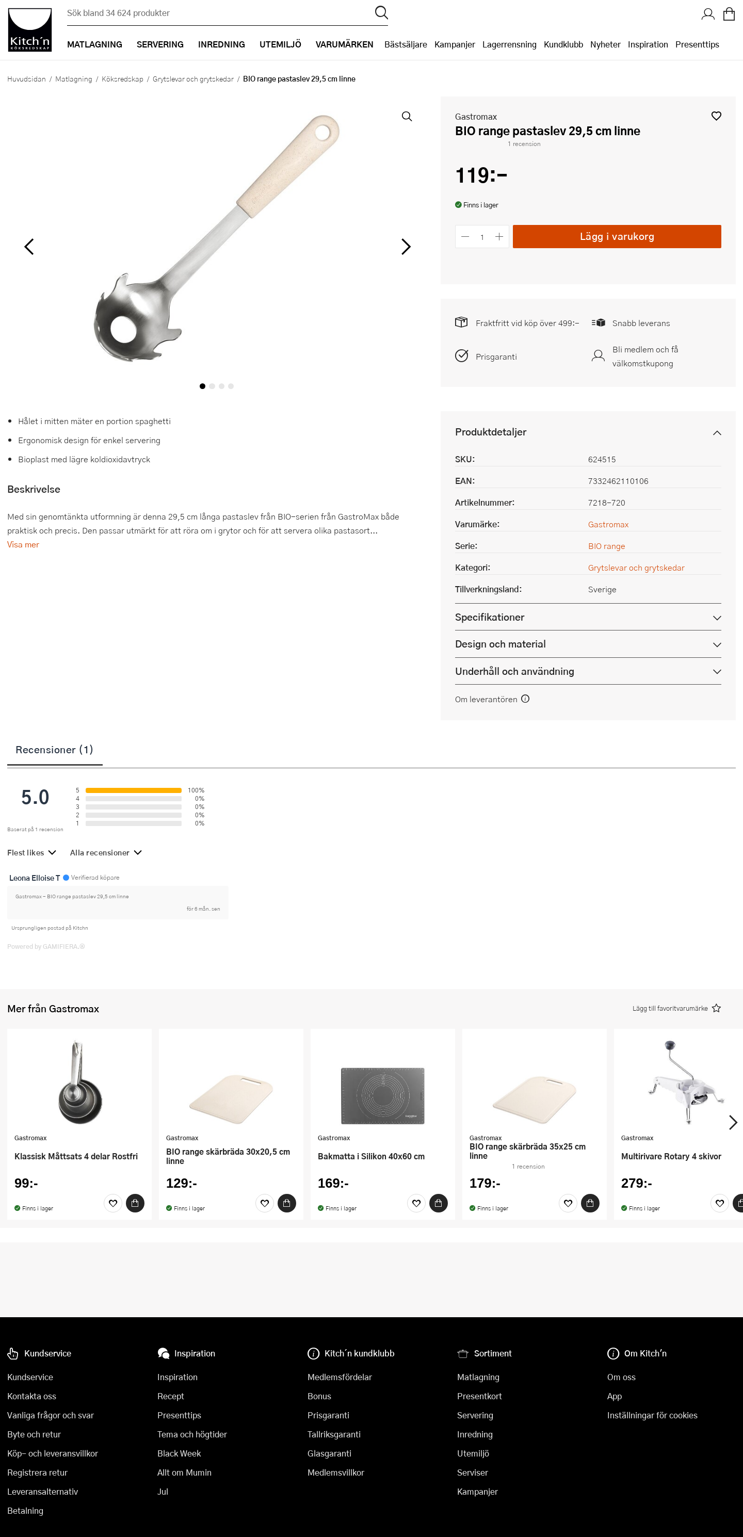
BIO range (606, 546)
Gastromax (476, 116)
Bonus (319, 1396)
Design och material (500, 643)
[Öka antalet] (499, 236)
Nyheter (605, 44)
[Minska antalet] (465, 236)
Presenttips (697, 44)
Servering (475, 1415)
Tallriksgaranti (334, 1434)
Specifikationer (489, 616)
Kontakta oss (31, 1396)
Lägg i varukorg (617, 236)
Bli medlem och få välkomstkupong (645, 356)
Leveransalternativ (42, 1491)
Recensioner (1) (54, 749)
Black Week (179, 1453)
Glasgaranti (329, 1453)
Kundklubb (563, 44)
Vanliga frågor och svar (50, 1415)
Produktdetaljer (490, 431)
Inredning (475, 1434)
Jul (162, 1491)
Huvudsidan (26, 78)
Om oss (621, 1377)
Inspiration (648, 44)
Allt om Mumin (184, 1472)
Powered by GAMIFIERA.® (46, 946)
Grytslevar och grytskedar (193, 78)
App (614, 1396)
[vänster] (29, 247)
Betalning (25, 1510)
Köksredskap (122, 78)
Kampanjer (454, 44)
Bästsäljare (405, 44)
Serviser (472, 1472)
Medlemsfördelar (340, 1377)
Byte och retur (34, 1434)
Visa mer (23, 544)
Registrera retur (37, 1472)
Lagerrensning (509, 44)
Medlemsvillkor (336, 1472)
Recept (170, 1396)
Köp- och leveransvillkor (52, 1453)
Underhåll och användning (514, 671)
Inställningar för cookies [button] (652, 1415)
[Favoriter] (113, 1203)
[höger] (405, 247)
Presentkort (479, 1396)
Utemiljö (473, 1453)
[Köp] (135, 1203)
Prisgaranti (496, 356)
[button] (716, 116)
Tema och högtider (192, 1434)
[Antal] (482, 236)
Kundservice (30, 1377)
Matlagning (73, 78)
